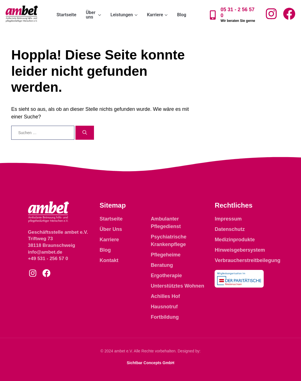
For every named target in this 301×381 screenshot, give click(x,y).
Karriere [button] (157, 14)
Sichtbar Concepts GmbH (150, 363)
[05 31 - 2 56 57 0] (212, 15)
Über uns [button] (93, 15)
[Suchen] (84, 133)
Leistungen (169, 205)
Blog (181, 14)
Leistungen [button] (124, 14)
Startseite (66, 14)
